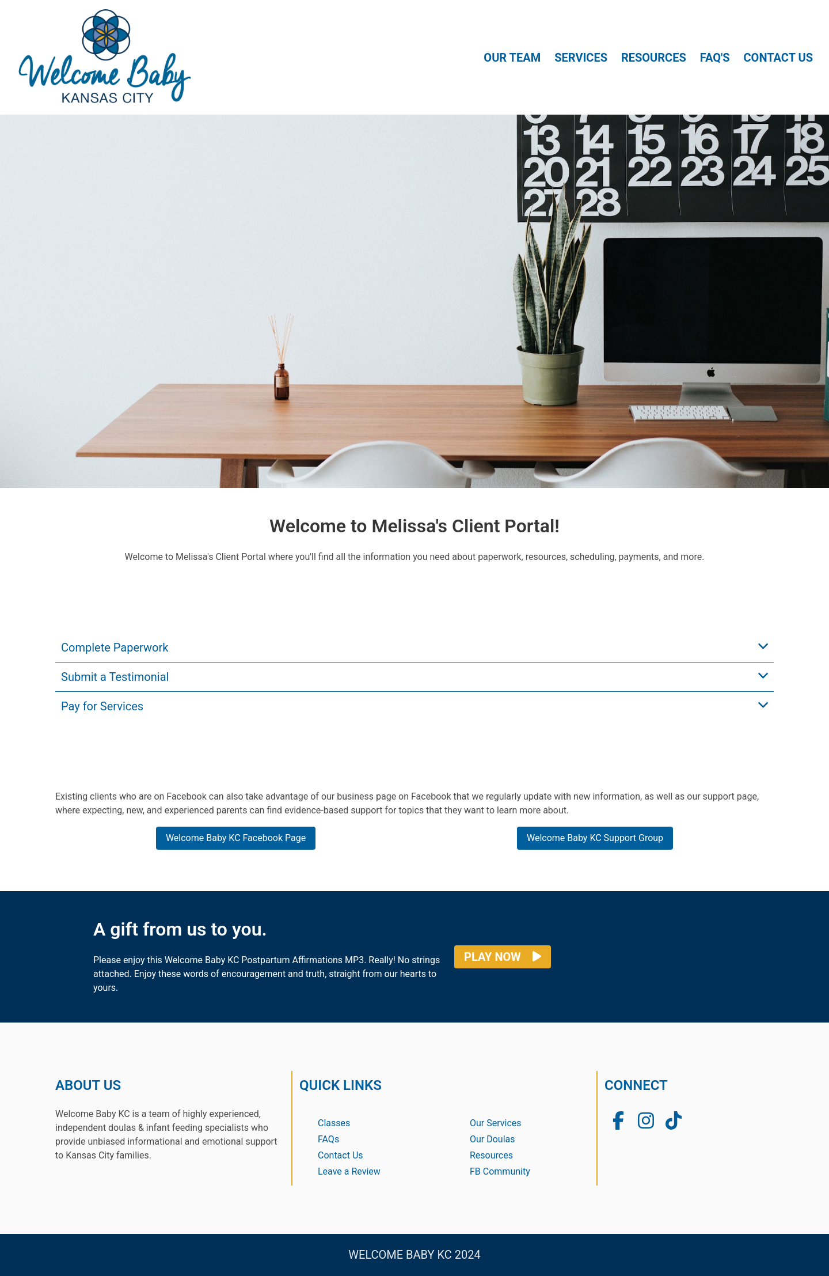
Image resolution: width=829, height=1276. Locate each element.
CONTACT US (778, 58)
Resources (491, 1155)
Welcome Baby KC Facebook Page (236, 837)
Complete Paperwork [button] (114, 647)
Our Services (496, 1123)
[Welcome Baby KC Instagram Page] (646, 1121)
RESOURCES (653, 58)
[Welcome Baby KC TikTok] (674, 1121)
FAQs (328, 1139)
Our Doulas (492, 1139)
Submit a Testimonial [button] (115, 677)
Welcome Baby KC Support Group (595, 837)
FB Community (500, 1171)
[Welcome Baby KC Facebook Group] (618, 1121)
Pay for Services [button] (102, 706)
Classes (334, 1123)
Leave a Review (349, 1171)
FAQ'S (715, 58)
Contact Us (340, 1155)
